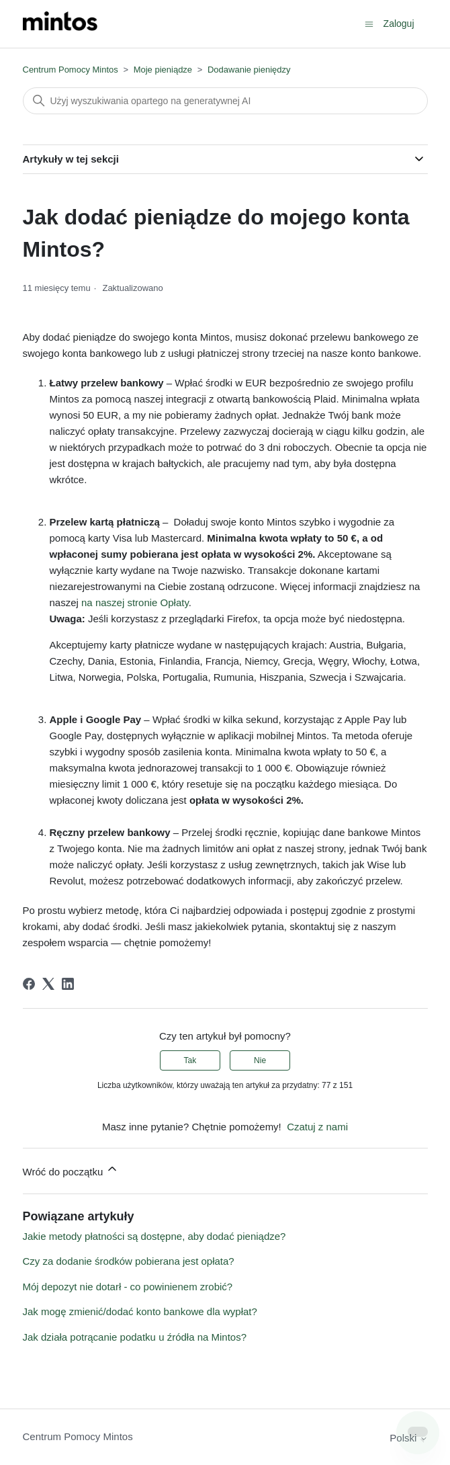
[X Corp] (48, 984)
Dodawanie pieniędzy (249, 70)
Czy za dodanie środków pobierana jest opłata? (128, 1261)
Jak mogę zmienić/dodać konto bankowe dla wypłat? (140, 1311)
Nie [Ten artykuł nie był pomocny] (260, 1060)
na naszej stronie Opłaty (135, 602)
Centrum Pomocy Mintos (72, 70)
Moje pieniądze (163, 70)
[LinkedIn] (68, 984)
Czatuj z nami (317, 1126)
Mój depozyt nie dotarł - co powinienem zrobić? (128, 1286)
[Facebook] (29, 984)
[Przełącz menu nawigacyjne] (369, 23)
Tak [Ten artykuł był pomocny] (190, 1060)
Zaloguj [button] (399, 23)
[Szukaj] (225, 100)
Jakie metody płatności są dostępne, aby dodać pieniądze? (154, 1236)
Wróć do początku (71, 1169)
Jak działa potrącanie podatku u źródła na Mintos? (135, 1337)
